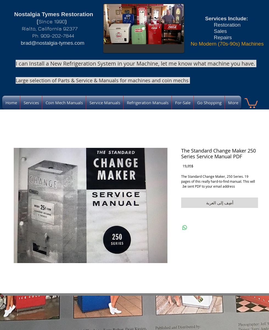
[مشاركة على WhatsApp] (184, 227)
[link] (251, 102)
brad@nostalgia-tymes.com (53, 43)
